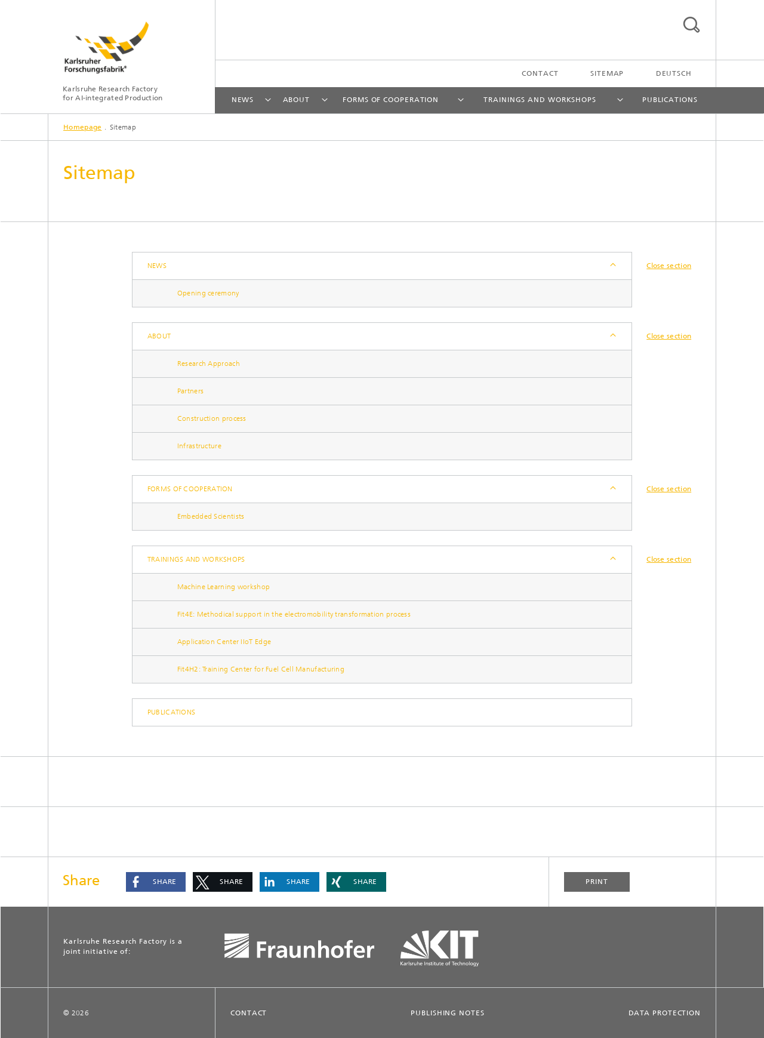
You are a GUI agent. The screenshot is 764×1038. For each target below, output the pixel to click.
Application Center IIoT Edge (224, 641)
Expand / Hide (612, 265)
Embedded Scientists (211, 516)
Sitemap (607, 73)
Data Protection (665, 1013)
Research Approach (208, 363)
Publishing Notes (447, 1013)
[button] (156, 882)
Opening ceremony (208, 293)
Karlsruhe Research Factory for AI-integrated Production (112, 93)
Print (597, 881)
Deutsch (674, 73)
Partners (190, 391)
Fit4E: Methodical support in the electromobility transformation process (294, 614)
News (243, 100)
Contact (540, 73)
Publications (670, 100)
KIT (448, 948)
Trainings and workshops (539, 100)
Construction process (212, 418)
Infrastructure (199, 446)
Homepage (82, 127)
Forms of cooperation (391, 100)
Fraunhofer (302, 948)
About (296, 100)
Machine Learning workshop (223, 587)
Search (691, 25)
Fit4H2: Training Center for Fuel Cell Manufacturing (260, 669)
